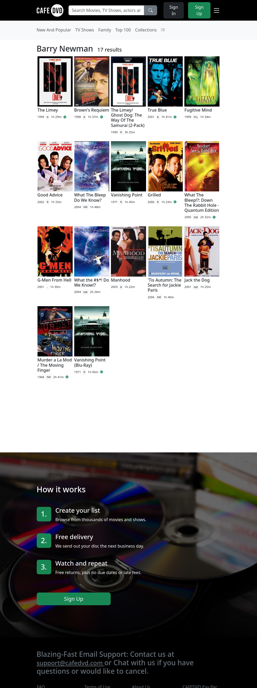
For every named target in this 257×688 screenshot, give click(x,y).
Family (104, 30)
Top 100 (123, 30)
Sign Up (73, 598)
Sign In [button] (173, 10)
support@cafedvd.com (71, 663)
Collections (146, 30)
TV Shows (84, 30)
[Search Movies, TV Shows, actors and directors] (106, 10)
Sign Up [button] (199, 10)
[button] (217, 10)
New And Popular (54, 30)
